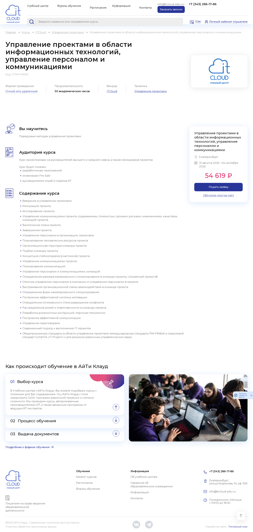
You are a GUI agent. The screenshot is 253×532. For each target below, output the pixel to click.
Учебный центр (37, 5)
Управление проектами (67, 32)
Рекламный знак (238, 526)
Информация (121, 5)
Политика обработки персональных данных (30, 526)
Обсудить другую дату (218, 195)
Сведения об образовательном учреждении (152, 484)
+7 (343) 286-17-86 (203, 4)
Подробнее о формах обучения (27, 447)
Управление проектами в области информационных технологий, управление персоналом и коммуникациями (217, 141)
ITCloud (40, 32)
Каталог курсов (86, 476)
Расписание (98, 7)
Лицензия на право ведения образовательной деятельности (25, 507)
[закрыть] (251, 395)
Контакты (145, 7)
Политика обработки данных (243, 395)
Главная (10, 32)
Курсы (25, 32)
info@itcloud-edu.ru (171, 4)
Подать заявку (218, 187)
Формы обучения (69, 5)
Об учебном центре (144, 476)
